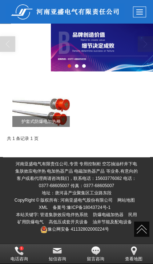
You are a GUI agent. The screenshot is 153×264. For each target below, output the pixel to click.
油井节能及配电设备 (112, 221)
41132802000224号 (74, 229)
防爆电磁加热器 (108, 214)
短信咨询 (57, 253)
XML (43, 207)
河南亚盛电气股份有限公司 (86, 200)
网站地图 (126, 200)
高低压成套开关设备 (68, 221)
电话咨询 (19, 253)
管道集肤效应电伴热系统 (64, 214)
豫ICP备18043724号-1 (88, 207)
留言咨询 (95, 253)
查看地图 (133, 253)
